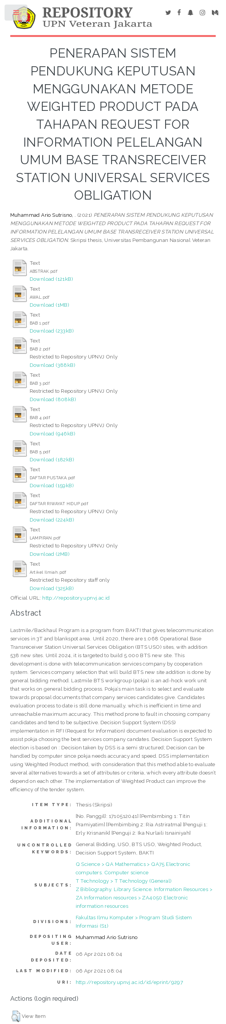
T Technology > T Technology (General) (124, 881)
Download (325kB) (52, 588)
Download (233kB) (52, 331)
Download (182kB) (52, 459)
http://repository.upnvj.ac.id (76, 598)
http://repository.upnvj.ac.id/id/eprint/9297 (129, 982)
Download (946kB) (52, 433)
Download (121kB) (51, 279)
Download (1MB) (50, 305)
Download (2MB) (50, 554)
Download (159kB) (52, 485)
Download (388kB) (52, 365)
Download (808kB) (53, 399)
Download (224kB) (52, 520)
